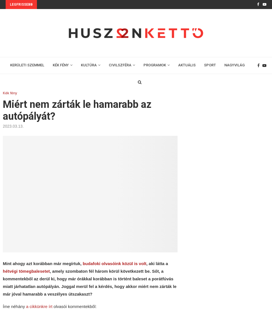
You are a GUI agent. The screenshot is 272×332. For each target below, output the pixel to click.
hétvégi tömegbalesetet (26, 271)
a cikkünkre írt (39, 306)
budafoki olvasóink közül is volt (114, 263)
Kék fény (10, 93)
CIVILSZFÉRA (120, 65)
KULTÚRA (89, 65)
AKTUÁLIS (187, 65)
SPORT (210, 65)
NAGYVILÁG (234, 65)
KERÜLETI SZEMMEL (27, 65)
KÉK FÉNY (61, 65)
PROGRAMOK (154, 65)
